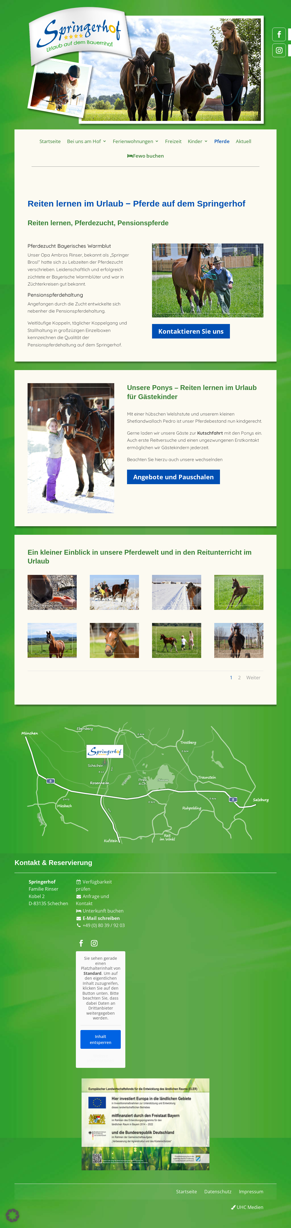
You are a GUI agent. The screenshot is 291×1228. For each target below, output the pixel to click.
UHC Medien (247, 1207)
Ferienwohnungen (134, 142)
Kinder (190, 142)
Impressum (251, 1191)
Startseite (60, 142)
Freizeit (170, 142)
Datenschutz (218, 1191)
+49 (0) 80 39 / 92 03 (104, 925)
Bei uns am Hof (90, 142)
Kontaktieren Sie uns (191, 331)
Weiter (253, 677)
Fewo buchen (145, 155)
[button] (12, 1215)
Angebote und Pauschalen (173, 476)
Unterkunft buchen (100, 911)
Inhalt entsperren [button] (100, 1039)
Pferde (214, 142)
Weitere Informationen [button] (100, 1058)
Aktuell (233, 142)
